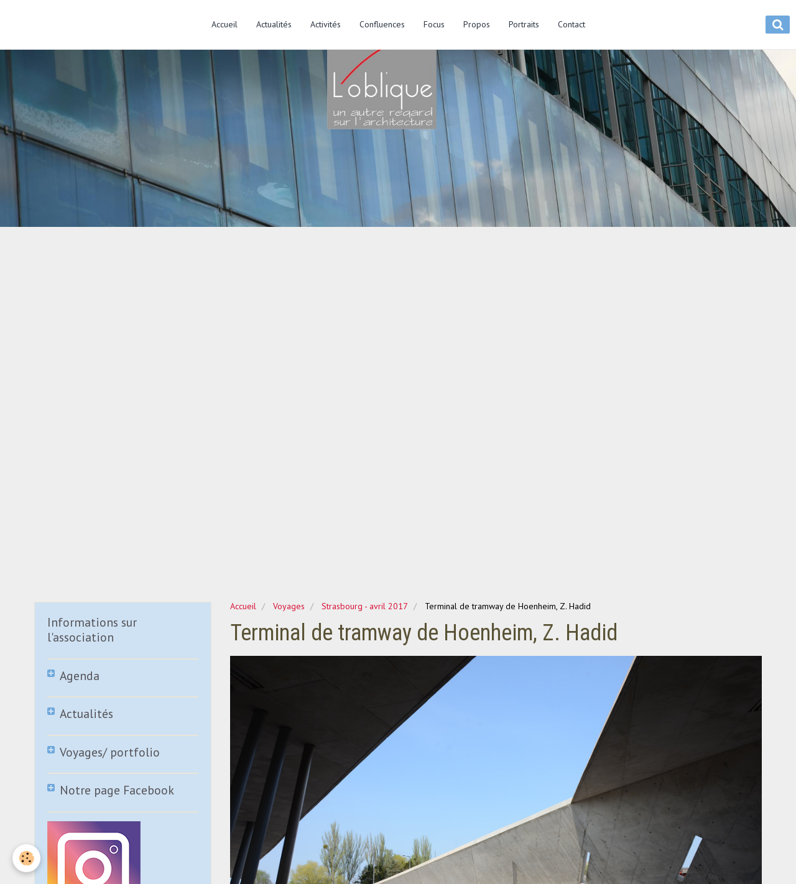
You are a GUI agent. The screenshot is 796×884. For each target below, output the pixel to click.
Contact (571, 24)
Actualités (274, 24)
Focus (434, 24)
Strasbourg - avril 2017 (365, 606)
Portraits (524, 24)
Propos (476, 24)
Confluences (382, 24)
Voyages (289, 606)
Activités (325, 24)
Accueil (224, 24)
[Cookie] (26, 858)
